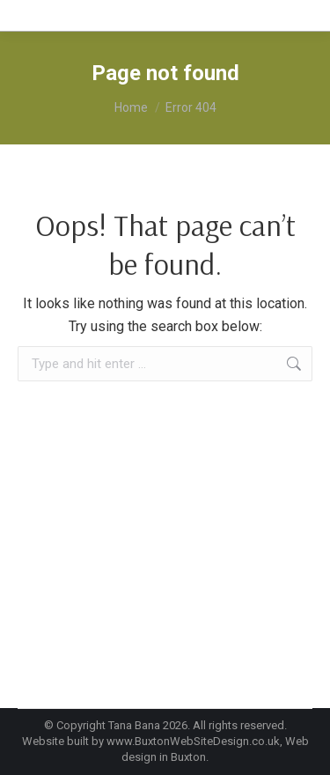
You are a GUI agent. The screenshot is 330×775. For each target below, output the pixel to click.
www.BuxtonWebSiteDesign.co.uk (193, 741)
